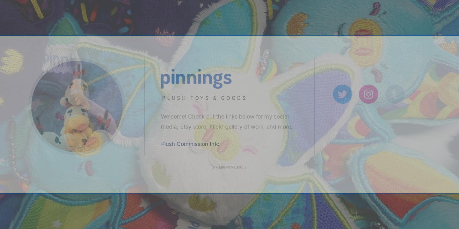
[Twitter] (343, 94)
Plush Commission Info (190, 144)
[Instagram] (369, 94)
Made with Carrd (229, 167)
